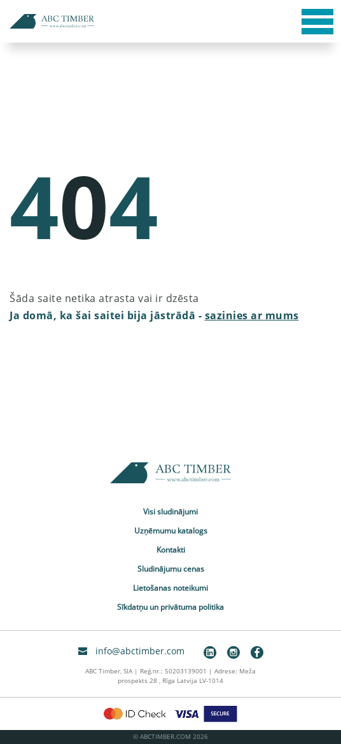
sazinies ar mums (252, 315)
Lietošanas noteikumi (170, 587)
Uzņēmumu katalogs (170, 530)
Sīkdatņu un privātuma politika (170, 607)
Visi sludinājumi (170, 511)
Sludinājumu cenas (170, 568)
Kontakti (171, 549)
